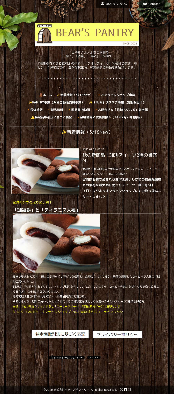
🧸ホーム (45, 95)
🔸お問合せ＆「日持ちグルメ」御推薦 (121, 110)
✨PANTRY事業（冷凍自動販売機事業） (56, 102)
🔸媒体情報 (34, 110)
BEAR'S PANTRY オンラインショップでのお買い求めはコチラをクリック (68, 312)
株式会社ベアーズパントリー (71, 390)
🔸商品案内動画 (78, 110)
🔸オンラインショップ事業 (116, 95)
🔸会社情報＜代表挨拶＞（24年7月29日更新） (109, 117)
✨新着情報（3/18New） (74, 95)
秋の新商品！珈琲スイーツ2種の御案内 (119, 157)
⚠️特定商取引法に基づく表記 (51, 117)
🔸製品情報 (55, 110)
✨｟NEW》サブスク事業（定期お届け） (117, 102)
